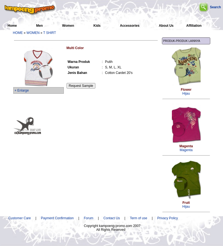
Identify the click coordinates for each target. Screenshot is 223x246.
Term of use (138, 218)
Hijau (186, 91)
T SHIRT (49, 33)
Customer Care (19, 218)
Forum (88, 218)
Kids (97, 26)
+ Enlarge (22, 90)
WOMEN (33, 33)
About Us (166, 26)
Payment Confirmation (59, 218)
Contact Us (111, 218)
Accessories (130, 26)
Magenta (186, 148)
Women (68, 26)
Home (12, 26)
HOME (18, 33)
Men (39, 26)
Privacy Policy (167, 218)
